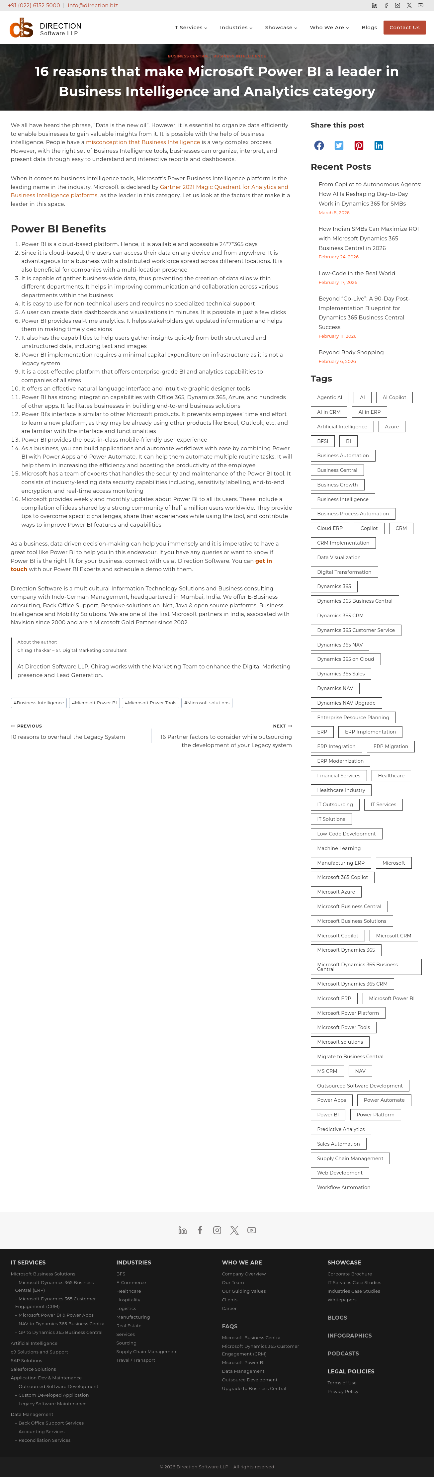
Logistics (126, 1308)
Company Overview (244, 1273)
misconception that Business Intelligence (143, 142)
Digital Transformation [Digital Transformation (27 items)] (344, 572)
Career (229, 1308)
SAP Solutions (27, 1360)
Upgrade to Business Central (254, 1388)
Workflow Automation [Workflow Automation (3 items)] (344, 1187)
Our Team (233, 1282)
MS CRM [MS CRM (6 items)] (327, 1071)
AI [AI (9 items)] (362, 397)
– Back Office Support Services (49, 1423)
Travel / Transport (136, 1360)
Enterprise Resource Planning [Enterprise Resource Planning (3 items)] (353, 718)
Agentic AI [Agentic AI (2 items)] (329, 397)
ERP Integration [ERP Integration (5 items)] (336, 746)
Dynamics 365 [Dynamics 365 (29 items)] (334, 586)
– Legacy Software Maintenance (51, 1403)
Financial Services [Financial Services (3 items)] (338, 776)
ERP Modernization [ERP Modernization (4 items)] (340, 761)
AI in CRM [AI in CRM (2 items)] (329, 412)
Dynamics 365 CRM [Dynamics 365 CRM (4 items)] (340, 616)
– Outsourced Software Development (57, 1386)
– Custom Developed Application (52, 1395)
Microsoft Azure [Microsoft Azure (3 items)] (336, 892)
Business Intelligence (240, 56)
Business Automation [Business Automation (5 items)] (343, 456)
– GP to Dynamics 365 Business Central (59, 1332)
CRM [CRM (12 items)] (401, 528)
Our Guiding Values (244, 1291)
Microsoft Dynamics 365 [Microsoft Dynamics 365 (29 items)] (346, 950)
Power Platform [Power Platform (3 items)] (375, 1115)
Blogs (369, 27)
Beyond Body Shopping (351, 352)
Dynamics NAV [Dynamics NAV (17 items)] (335, 688)
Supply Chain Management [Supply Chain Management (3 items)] (350, 1159)
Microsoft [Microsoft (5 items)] (394, 863)
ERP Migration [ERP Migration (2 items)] (391, 746)
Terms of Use (342, 1382)
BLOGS (337, 1318)
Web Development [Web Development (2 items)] (340, 1173)
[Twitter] (408, 5)
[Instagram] (397, 5)
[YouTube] (420, 5)
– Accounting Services (40, 1431)
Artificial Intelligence (34, 1343)
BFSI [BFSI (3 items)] (322, 441)
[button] (319, 145)
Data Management (32, 1414)
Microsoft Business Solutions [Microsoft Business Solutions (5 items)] (352, 921)
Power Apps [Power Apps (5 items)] (331, 1100)
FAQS (230, 1326)
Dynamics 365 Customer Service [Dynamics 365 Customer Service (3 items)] (356, 630)
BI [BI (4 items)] (348, 441)
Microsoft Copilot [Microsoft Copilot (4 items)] (337, 936)
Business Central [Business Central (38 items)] (337, 470)
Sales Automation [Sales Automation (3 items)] (338, 1144)
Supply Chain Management (147, 1351)
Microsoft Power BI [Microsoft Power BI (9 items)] (392, 998)
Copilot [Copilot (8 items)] (369, 528)
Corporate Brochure (350, 1273)
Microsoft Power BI (94, 702)
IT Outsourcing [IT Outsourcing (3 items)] (335, 805)
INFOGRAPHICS (350, 1336)
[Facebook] (386, 5)
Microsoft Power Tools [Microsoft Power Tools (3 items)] (343, 1027)
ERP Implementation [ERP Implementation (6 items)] (370, 732)
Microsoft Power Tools (150, 702)
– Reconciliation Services (43, 1440)
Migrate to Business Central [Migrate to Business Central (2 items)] (350, 1057)
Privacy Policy (343, 1391)
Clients (230, 1299)
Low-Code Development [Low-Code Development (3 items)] (346, 834)
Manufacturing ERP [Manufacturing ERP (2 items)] (341, 863)
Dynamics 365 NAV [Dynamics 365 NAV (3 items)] (340, 645)
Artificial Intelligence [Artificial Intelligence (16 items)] (342, 427)
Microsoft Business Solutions (43, 1273)
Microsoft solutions (206, 702)
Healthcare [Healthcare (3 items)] (391, 776)
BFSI (122, 1273)
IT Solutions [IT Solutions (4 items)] (331, 819)
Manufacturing (133, 1317)
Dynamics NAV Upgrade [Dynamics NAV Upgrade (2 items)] (346, 703)
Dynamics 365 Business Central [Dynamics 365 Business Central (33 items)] (354, 601)
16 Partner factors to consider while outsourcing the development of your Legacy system (224, 735)
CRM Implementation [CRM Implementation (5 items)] (343, 543)
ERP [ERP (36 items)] (322, 732)
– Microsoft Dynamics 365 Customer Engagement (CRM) (55, 1302)
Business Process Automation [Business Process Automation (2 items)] (353, 514)
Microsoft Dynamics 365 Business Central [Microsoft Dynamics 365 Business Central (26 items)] (357, 967)
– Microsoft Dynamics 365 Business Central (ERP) (54, 1286)
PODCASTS (343, 1353)
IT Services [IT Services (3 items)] (383, 805)
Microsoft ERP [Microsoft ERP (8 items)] (334, 998)
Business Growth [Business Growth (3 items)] (337, 485)
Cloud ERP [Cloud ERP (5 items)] (330, 528)
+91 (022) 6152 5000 (34, 5)
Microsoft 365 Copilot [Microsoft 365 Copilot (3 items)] (342, 877)
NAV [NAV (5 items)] (360, 1071)
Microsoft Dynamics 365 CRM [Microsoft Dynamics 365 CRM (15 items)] (352, 984)
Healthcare (129, 1291)
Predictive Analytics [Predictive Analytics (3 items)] (341, 1129)
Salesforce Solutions (33, 1369)
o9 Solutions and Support (39, 1351)
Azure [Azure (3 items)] (392, 427)
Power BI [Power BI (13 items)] (328, 1115)
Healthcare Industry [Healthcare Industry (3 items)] (341, 790)
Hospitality (128, 1299)
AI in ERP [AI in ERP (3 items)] (370, 412)
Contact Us (405, 27)
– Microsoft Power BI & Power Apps (54, 1315)
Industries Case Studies (354, 1291)
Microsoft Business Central (252, 1337)
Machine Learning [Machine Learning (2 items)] (339, 848)
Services (126, 1334)
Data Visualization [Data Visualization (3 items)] (339, 558)
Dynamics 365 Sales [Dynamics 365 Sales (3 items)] (341, 674)
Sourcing (127, 1343)
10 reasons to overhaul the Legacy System (78, 731)
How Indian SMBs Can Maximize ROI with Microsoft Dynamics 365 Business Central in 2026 (369, 238)
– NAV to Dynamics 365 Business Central (60, 1323)
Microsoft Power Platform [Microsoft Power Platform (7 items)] (348, 1013)
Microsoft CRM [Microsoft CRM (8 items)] (394, 936)
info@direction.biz (93, 5)
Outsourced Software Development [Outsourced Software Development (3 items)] (360, 1086)
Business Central (189, 56)
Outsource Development (250, 1379)
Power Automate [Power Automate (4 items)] (384, 1100)
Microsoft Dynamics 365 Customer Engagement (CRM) (261, 1350)
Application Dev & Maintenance (46, 1377)
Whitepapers (342, 1299)
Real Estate (129, 1325)
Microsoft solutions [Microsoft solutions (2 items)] (340, 1042)
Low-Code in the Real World (357, 273)
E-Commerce (131, 1282)
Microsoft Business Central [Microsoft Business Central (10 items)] (349, 907)
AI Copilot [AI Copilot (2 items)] (394, 397)
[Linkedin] (374, 5)
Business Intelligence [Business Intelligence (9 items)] (343, 499)
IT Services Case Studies (355, 1282)
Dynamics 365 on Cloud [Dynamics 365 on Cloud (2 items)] (345, 659)
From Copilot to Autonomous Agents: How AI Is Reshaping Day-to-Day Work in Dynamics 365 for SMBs (370, 194)
